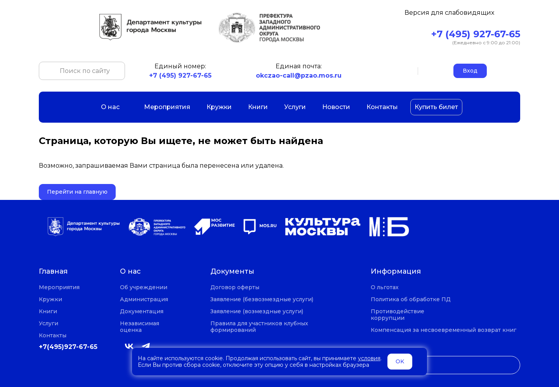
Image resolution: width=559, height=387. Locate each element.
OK (400, 361)
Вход (470, 70)
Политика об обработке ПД (411, 299)
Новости (336, 107)
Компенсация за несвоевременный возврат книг (443, 330)
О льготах (385, 287)
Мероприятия (167, 107)
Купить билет (436, 107)
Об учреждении (143, 287)
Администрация (144, 299)
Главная (53, 271)
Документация (141, 311)
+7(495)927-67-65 (68, 347)
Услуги (295, 107)
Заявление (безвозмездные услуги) (261, 299)
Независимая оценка (139, 326)
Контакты (382, 107)
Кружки (219, 107)
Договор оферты (234, 287)
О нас (114, 107)
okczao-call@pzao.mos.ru (299, 75)
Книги (258, 107)
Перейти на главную (77, 191)
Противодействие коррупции (397, 314)
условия (369, 358)
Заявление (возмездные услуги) (256, 311)
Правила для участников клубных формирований (259, 326)
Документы (232, 271)
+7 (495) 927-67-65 (475, 34)
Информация (396, 271)
